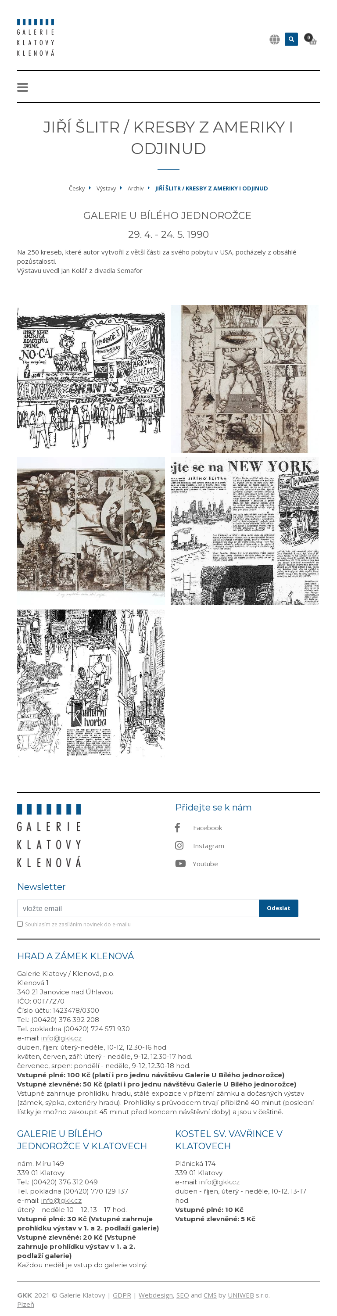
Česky (77, 188)
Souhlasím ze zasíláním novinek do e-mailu (78, 924)
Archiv (135, 188)
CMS (210, 1295)
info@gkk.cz (61, 1038)
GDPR (122, 1295)
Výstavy (106, 188)
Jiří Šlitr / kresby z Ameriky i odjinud (211, 188)
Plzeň (25, 1304)
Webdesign (156, 1295)
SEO (182, 1295)
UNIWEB (241, 1295)
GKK (24, 1295)
